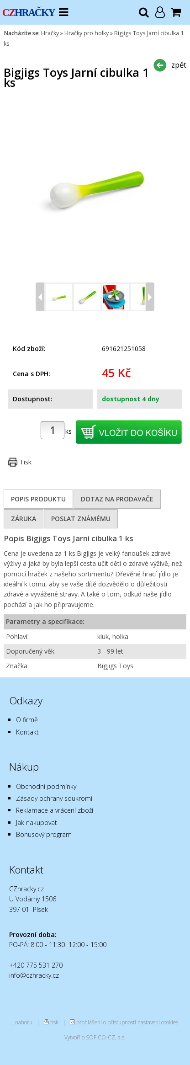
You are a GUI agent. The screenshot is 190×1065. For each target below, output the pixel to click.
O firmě (27, 719)
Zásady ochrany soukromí (54, 798)
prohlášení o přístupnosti (106, 1022)
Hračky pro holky (86, 33)
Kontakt (27, 732)
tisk (54, 1022)
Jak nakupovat (36, 822)
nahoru (23, 1022)
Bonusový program (44, 834)
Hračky (50, 33)
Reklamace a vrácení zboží (54, 810)
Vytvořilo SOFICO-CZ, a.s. (95, 1037)
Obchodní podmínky (46, 786)
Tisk (26, 462)
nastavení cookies (157, 1022)
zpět (178, 64)
